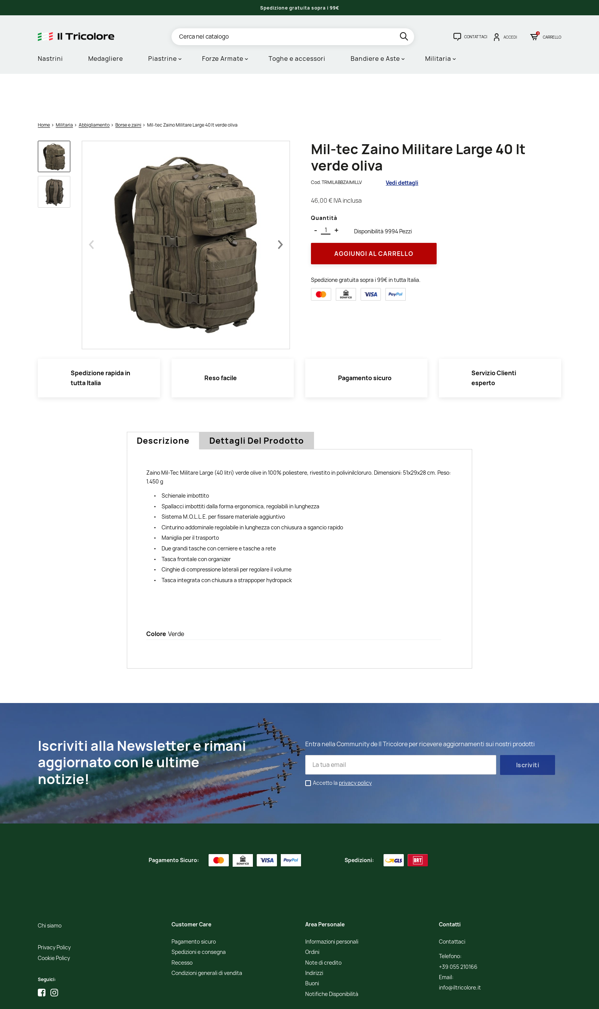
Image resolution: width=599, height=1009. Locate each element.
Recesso (182, 923)
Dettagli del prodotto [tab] (256, 401)
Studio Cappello (457, 997)
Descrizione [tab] (163, 401)
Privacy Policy (54, 908)
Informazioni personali (331, 902)
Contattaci (452, 902)
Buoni (312, 944)
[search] (404, 38)
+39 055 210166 (458, 927)
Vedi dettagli (402, 143)
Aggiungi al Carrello (373, 214)
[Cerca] (293, 36)
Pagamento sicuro (194, 902)
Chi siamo (50, 887)
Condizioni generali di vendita (207, 934)
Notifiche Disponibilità (331, 955)
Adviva (486, 997)
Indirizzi (314, 934)
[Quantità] (325, 191)
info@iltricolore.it (460, 949)
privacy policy (355, 743)
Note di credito (323, 923)
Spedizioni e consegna (199, 913)
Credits (431, 997)
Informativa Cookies (398, 997)
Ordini (312, 913)
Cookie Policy (54, 919)
